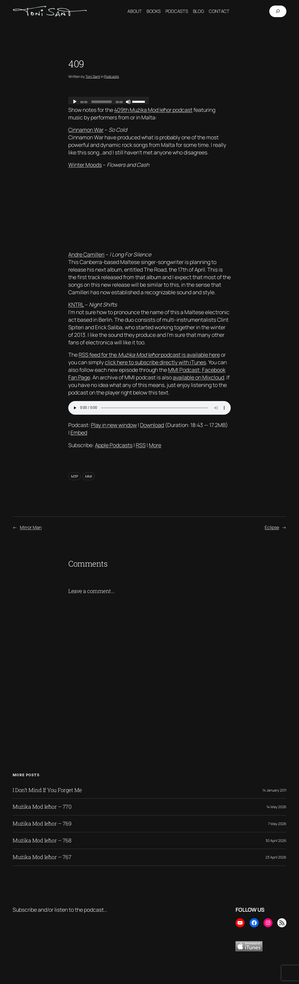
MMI (88, 476)
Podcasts (111, 76)
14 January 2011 (274, 790)
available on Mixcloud (198, 377)
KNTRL (76, 304)
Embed (79, 432)
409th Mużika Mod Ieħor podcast (153, 109)
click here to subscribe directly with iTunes (155, 362)
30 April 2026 (275, 840)
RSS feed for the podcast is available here (149, 354)
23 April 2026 (275, 857)
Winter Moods (85, 164)
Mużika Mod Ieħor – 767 (42, 857)
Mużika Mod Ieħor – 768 (42, 840)
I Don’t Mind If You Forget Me (47, 790)
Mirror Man (31, 527)
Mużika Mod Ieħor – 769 (42, 824)
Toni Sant (92, 76)
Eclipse (272, 527)
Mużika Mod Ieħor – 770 (42, 807)
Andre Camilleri (86, 254)
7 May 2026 (277, 823)
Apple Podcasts (113, 445)
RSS (141, 445)
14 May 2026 (276, 806)
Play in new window (114, 425)
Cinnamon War (86, 129)
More (155, 445)
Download (152, 425)
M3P (74, 476)
